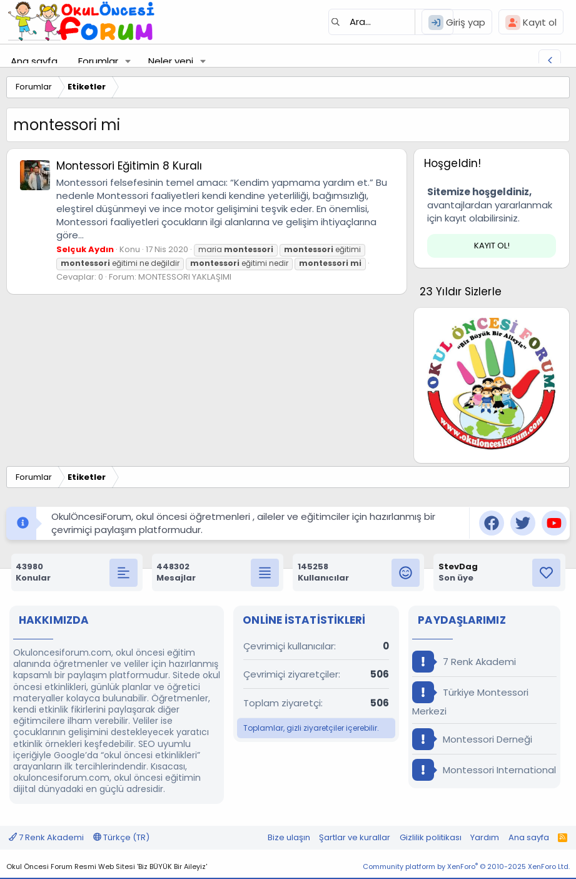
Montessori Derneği (472, 739)
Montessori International (484, 770)
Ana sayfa (34, 61)
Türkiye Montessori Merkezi (470, 699)
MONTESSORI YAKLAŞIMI (184, 277)
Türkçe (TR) (121, 837)
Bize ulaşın (289, 837)
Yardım (484, 837)
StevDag (458, 566)
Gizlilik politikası (431, 837)
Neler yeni (170, 61)
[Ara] (390, 22)
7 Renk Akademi (464, 662)
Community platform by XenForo (466, 866)
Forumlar (98, 61)
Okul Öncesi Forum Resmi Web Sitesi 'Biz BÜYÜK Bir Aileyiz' (106, 866)
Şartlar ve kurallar (354, 837)
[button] (128, 61)
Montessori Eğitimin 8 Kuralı (129, 165)
